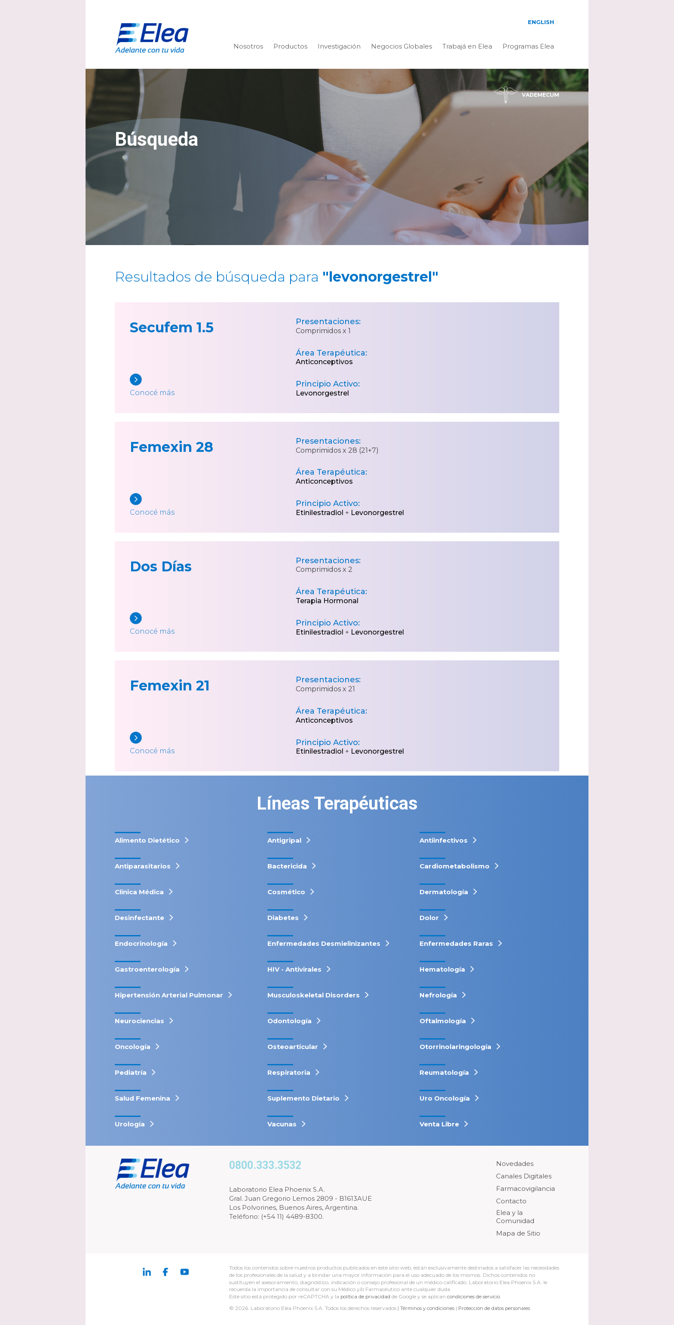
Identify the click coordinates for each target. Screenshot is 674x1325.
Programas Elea (528, 46)
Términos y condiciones (428, 1308)
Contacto (511, 1201)
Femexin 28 (171, 447)
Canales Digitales (523, 1176)
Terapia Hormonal (327, 601)
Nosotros (248, 46)
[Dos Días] (213, 624)
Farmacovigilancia (525, 1188)
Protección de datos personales (498, 1308)
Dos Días (161, 566)
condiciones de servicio (476, 1296)
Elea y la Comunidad (515, 1216)
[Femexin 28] (213, 505)
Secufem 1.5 (172, 327)
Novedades (514, 1163)
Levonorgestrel (322, 393)
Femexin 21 (170, 685)
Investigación (339, 46)
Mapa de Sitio (518, 1233)
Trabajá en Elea (467, 46)
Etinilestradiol (319, 513)
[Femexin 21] (213, 744)
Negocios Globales (401, 46)
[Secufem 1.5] (213, 386)
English (541, 21)
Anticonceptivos (324, 362)
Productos (290, 46)
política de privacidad (367, 1296)
